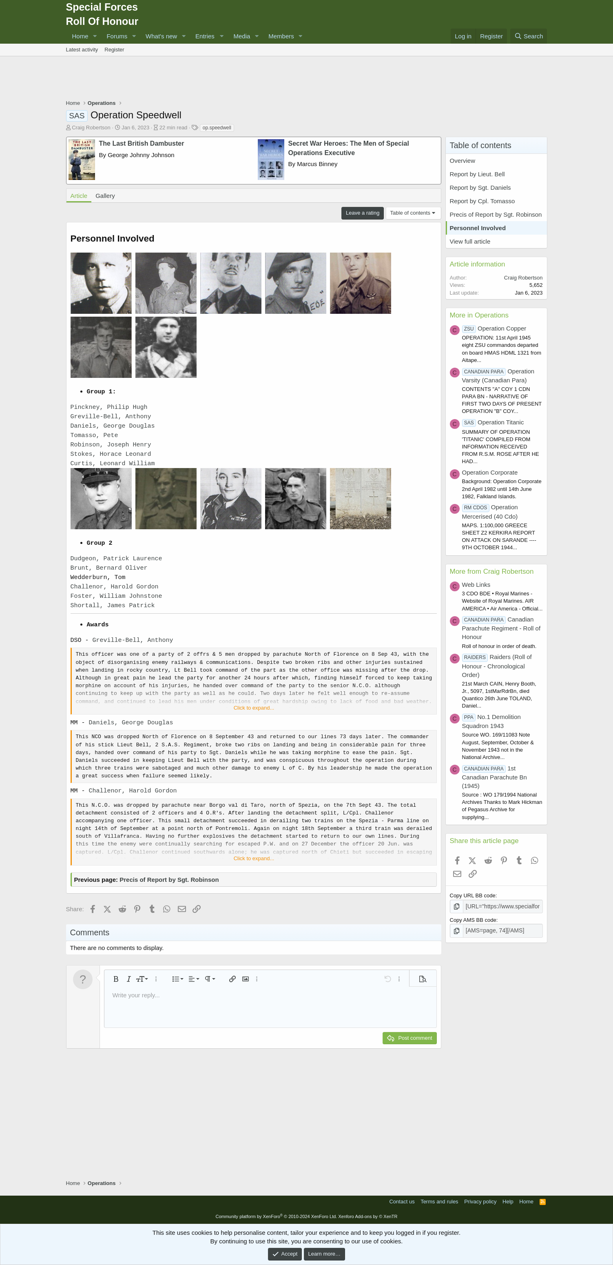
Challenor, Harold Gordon (115, 587)
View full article (470, 241)
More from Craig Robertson (492, 571)
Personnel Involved (478, 227)
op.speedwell (217, 128)
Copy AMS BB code (473, 920)
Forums (116, 36)
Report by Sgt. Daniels (480, 187)
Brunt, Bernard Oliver (109, 568)
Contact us (401, 1201)
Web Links (476, 584)
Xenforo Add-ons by (367, 1216)
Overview (463, 160)
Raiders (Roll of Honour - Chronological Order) (497, 665)
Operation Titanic (493, 422)
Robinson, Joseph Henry (111, 445)
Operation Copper (494, 328)
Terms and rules (439, 1201)
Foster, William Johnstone (116, 596)
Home (80, 36)
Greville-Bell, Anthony (111, 416)
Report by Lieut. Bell (477, 174)
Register (114, 50)
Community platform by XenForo (276, 1216)
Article (79, 195)
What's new (161, 36)
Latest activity (82, 50)
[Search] (528, 36)
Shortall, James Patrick (113, 605)
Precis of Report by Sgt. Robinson (169, 879)
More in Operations (479, 315)
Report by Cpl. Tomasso (482, 201)
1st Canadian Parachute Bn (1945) (494, 777)
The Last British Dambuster (141, 143)
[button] (94, 36)
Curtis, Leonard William (113, 463)
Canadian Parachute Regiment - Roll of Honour (501, 628)
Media (241, 36)
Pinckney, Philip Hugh (109, 407)
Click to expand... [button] (254, 708)
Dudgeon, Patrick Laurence (116, 558)
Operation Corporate (490, 472)
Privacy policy (480, 1201)
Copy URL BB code (473, 895)
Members (281, 36)
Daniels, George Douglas (113, 426)
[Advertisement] (306, 78)
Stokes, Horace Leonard (111, 454)
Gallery (105, 195)
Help (507, 1201)
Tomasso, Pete (94, 435)
